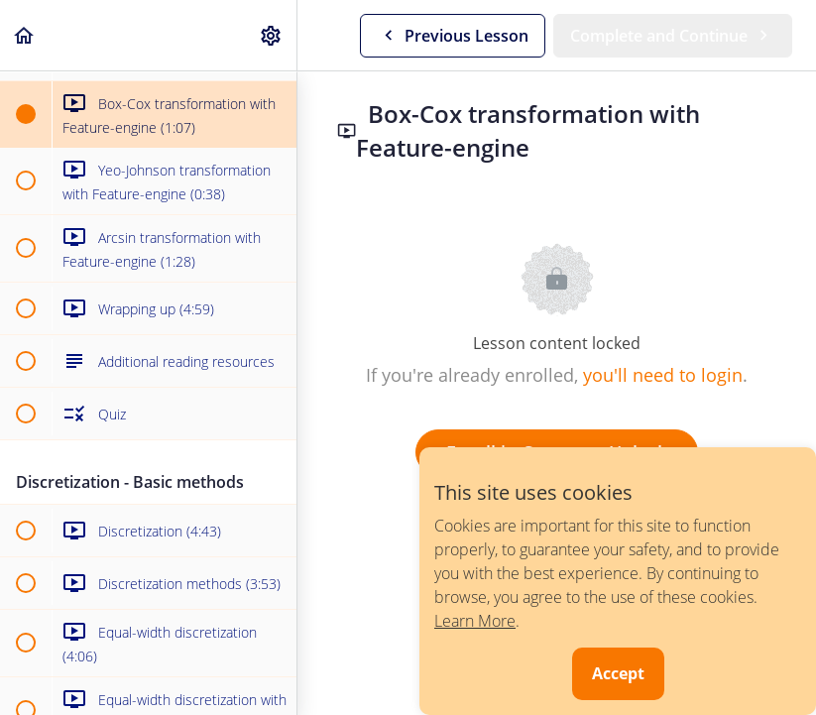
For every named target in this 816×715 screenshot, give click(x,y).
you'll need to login (663, 375)
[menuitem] (271, 35)
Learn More (475, 621)
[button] (25, 35)
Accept (618, 673)
